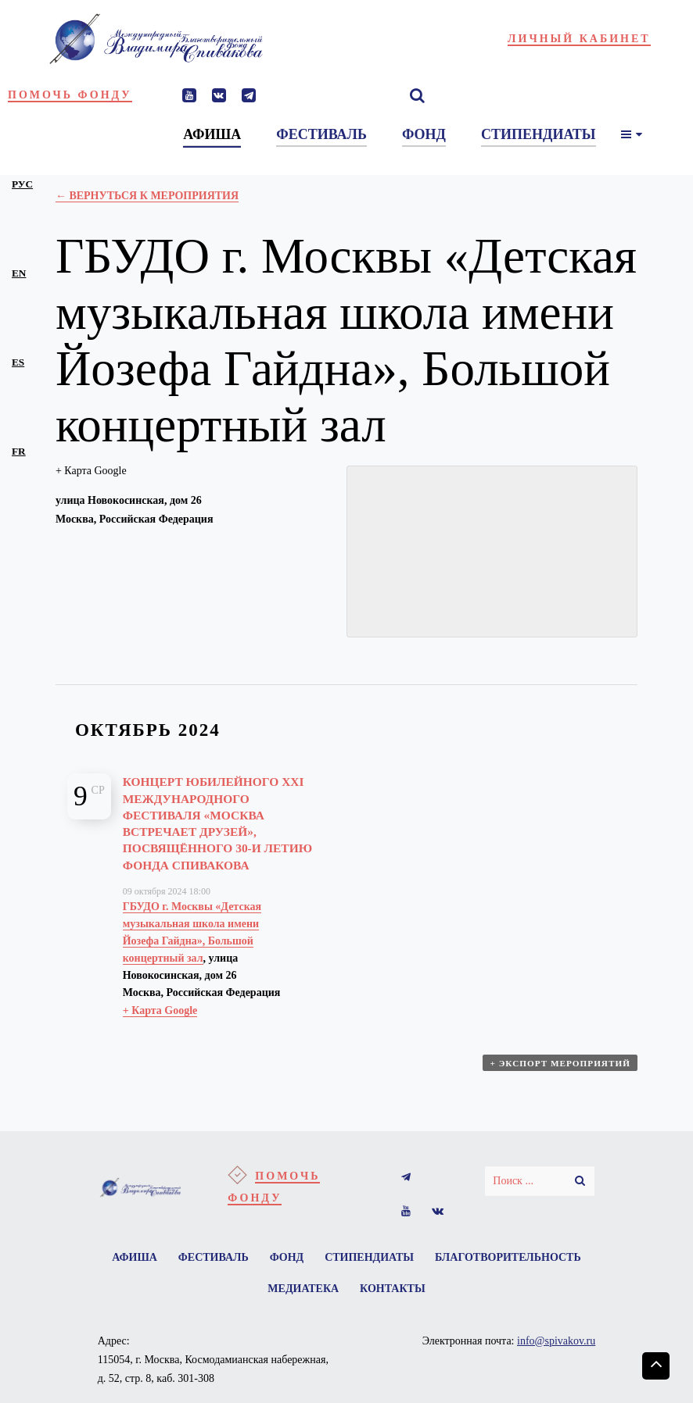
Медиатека (386, 1310)
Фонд (373, 1276)
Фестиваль (294, 1276)
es (18, 362)
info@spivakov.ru (556, 1364)
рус (22, 184)
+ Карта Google (91, 471)
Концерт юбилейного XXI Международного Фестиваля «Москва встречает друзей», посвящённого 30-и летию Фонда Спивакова (212, 831)
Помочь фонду (70, 95)
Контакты (482, 1310)
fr (19, 451)
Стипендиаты (460, 1276)
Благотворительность (252, 1310)
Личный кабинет (579, 39)
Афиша (210, 1276)
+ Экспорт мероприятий (561, 1084)
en (19, 273)
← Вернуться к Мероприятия (147, 196)
